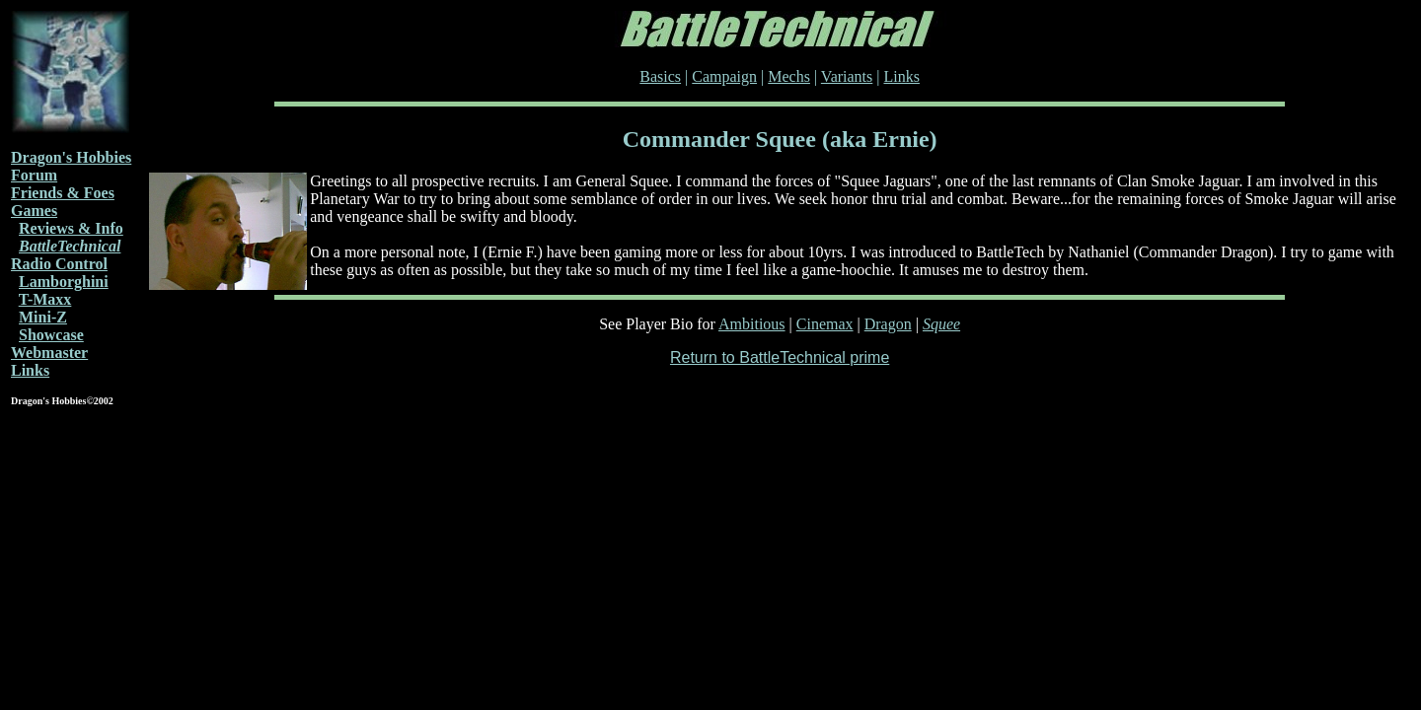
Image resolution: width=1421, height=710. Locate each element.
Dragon (888, 324)
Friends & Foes (62, 192)
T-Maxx (45, 299)
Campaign (724, 76)
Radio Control (59, 263)
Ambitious (751, 324)
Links (30, 370)
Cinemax (825, 324)
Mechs (789, 76)
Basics (660, 76)
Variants (846, 76)
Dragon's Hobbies (71, 157)
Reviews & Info (71, 228)
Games (34, 210)
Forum (34, 175)
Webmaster (49, 352)
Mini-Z (43, 317)
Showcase (51, 334)
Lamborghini (64, 281)
